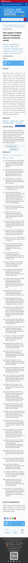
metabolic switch (14, 121)
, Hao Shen (14, 51)
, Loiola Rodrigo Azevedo (16, 49)
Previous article (11, 146)
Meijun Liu (5, 44)
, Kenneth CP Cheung (14, 53)
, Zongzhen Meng (14, 46)
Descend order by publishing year (17, 155)
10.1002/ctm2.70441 (20, 26)
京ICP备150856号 (19, 543)
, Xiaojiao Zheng (7, 51)
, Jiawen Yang (6, 49)
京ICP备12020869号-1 (9, 543)
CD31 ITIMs (5, 121)
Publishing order (6, 155)
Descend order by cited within (8, 157)
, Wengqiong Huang (14, 44)
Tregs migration (19, 123)
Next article (13, 149)
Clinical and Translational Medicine (11, 4)
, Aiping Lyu (6, 53)
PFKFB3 (22, 121)
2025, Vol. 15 (22, 25)
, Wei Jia (20, 51)
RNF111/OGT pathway (8, 123)
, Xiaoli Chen (6, 46)
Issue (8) (6, 26)
